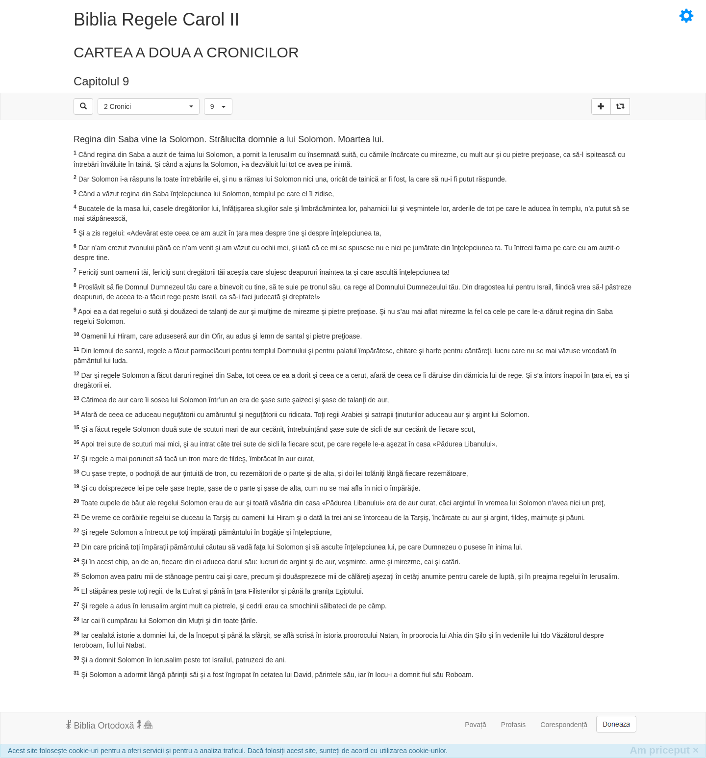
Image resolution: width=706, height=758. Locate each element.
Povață (475, 725)
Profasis (513, 725)
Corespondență (563, 725)
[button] (149, 106)
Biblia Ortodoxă (109, 725)
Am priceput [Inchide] (664, 750)
